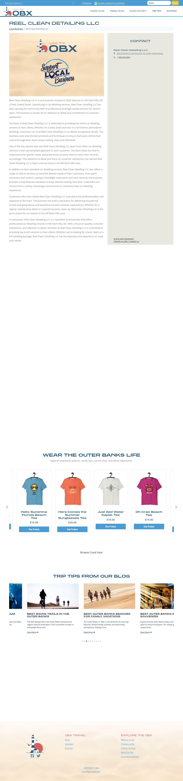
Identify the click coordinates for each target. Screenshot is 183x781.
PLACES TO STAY (137, 11)
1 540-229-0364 (123, 57)
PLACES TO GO (97, 11)
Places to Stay (128, 748)
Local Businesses (130, 756)
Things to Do (127, 744)
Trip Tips (156, 11)
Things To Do (117, 11)
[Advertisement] (91, 279)
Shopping (172, 11)
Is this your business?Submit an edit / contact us (126, 240)
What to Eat (127, 752)
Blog (67, 739)
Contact (69, 744)
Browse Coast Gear (91, 552)
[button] (176, 507)
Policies (69, 748)
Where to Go (127, 739)
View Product (34, 529)
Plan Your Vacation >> (13, 3)
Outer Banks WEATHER (91, 711)
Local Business (16, 28)
